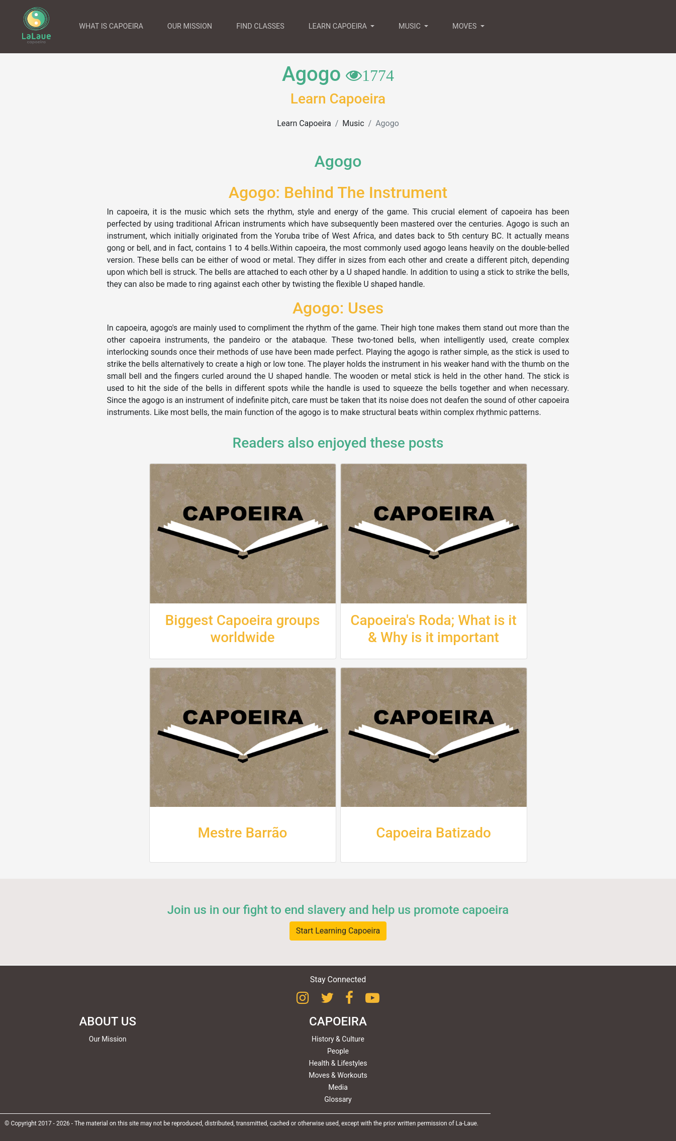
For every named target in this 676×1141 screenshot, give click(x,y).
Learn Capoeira (304, 123)
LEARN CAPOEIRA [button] (339, 26)
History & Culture (338, 1039)
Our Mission (108, 1039)
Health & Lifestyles (338, 1063)
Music (353, 123)
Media (338, 1087)
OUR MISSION (189, 26)
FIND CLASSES (260, 26)
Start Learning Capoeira (338, 931)
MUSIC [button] (410, 26)
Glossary (337, 1099)
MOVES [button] (465, 26)
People (338, 1051)
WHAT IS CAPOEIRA (111, 26)
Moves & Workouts (338, 1075)
